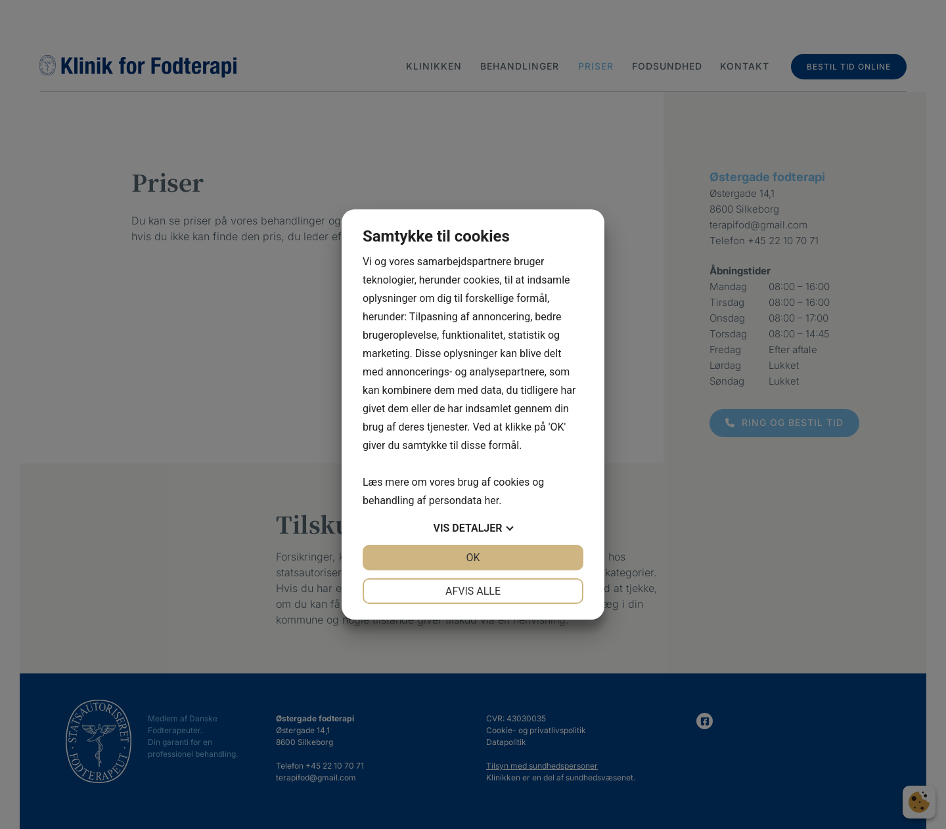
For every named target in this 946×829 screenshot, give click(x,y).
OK (473, 557)
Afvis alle (473, 591)
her (491, 500)
